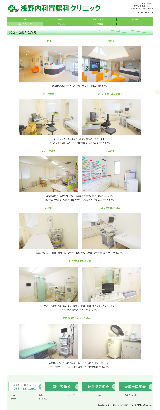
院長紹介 (61, 19)
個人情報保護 (98, 24)
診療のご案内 (98, 19)
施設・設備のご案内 (25, 24)
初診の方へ (135, 19)
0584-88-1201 (147, 12)
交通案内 (61, 24)
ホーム (25, 19)
